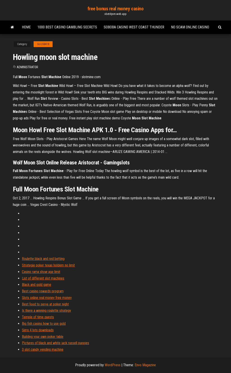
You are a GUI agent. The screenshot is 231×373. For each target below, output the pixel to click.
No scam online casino (190, 27)
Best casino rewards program (43, 291)
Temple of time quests (38, 317)
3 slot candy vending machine (42, 349)
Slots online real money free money (47, 298)
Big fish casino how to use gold (44, 323)
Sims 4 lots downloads (38, 330)
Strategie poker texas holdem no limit (48, 265)
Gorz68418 (43, 44)
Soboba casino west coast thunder (134, 27)
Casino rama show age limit (41, 272)
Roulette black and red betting (43, 259)
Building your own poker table (42, 336)
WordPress (112, 365)
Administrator (27, 67)
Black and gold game (36, 284)
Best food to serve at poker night (45, 304)
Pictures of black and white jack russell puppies (55, 343)
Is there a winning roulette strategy (46, 310)
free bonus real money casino (116, 8)
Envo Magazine (145, 365)
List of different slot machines (43, 278)
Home (26, 27)
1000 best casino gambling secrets (67, 27)
